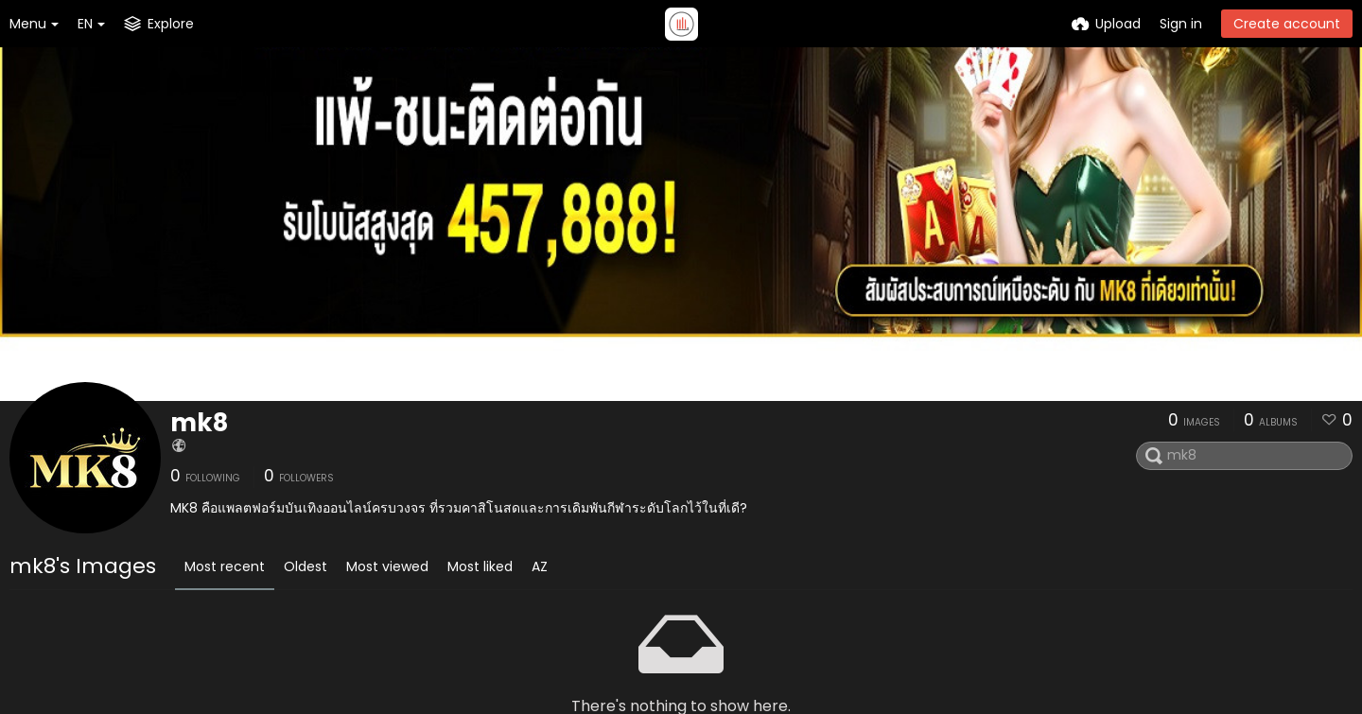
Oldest (305, 566)
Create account (1286, 23)
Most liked (480, 566)
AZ (540, 566)
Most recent (224, 566)
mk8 (199, 423)
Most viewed (387, 566)
